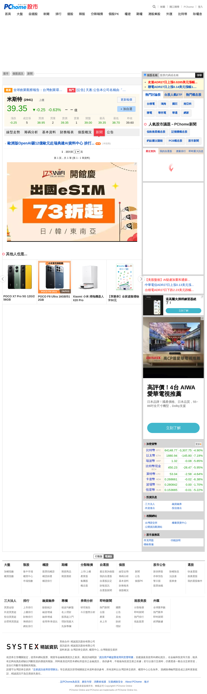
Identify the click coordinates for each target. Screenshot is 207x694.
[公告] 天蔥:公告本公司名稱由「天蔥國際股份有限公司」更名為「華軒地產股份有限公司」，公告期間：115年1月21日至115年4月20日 (102, 90)
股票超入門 (67, 616)
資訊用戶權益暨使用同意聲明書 (116, 657)
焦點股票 (139, 621)
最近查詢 (151, 151)
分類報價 (97, 14)
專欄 (64, 600)
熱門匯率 (158, 612)
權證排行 (47, 581)
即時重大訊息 (196, 151)
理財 (118, 626)
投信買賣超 (10, 616)
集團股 (84, 581)
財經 (118, 621)
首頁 (8, 14)
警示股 (157, 581)
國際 (118, 607)
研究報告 (85, 607)
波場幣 (150, 484)
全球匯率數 (159, 607)
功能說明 (176, 540)
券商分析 (87, 600)
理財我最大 (67, 621)
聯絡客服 (149, 544)
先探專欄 (66, 626)
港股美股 (154, 14)
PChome (189, 6)
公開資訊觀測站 (153, 526)
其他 (118, 616)
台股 (102, 612)
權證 (128, 14)
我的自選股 (166, 151)
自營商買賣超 (11, 621)
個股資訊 (18, 73)
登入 (200, 6)
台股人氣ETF (173, 94)
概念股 (84, 585)
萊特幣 (151, 473)
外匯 (169, 14)
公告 (110, 132)
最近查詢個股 (107, 571)
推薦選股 (192, 576)
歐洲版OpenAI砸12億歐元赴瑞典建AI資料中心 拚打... (59, 143)
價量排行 (181, 151)
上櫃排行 (28, 612)
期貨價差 (66, 576)
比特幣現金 (153, 466)
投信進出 (177, 508)
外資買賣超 (10, 612)
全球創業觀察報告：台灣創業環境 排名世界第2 (38, 90)
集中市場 (28, 571)
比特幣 (182, 14)
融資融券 (177, 504)
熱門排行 (139, 616)
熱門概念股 (193, 94)
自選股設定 (106, 581)
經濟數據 (158, 621)
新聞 (162, 6)
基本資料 (49, 132)
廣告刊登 (87, 681)
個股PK (114, 14)
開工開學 (174, 6)
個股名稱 (152, 75)
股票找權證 (48, 571)
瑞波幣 (150, 460)
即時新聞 (106, 600)
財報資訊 (105, 585)
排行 (58, 14)
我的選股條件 (195, 581)
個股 (122, 564)
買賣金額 (9, 607)
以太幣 (150, 455)
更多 (198, 444)
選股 (70, 14)
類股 (82, 14)
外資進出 (150, 508)
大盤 (20, 14)
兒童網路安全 (115, 681)
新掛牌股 (158, 571)
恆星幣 (150, 489)
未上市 (103, 621)
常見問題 (149, 540)
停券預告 (158, 576)
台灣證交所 (151, 522)
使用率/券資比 (50, 621)
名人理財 (66, 612)
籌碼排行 (28, 621)
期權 (139, 14)
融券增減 (47, 616)
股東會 (173, 581)
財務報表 (67, 132)
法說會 (173, 576)
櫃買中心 (28, 576)
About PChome (133, 681)
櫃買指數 (9, 576)
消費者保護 (100, 681)
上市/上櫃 (86, 571)
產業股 (84, 576)
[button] (141, 279)
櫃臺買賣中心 (179, 522)
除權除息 (174, 571)
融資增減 (47, 612)
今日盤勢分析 (88, 612)
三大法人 (150, 504)
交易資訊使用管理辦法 (45, 669)
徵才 (146, 681)
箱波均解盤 (67, 607)
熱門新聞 (105, 607)
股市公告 (159, 564)
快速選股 (192, 571)
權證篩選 (47, 576)
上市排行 (28, 607)
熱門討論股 (153, 94)
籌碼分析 (31, 132)
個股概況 (85, 132)
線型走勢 (13, 132)
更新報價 (126, 99)
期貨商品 (66, 571)
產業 (102, 616)
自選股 (33, 14)
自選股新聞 (106, 590)
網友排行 (28, 626)
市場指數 (28, 581)
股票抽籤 (158, 585)
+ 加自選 (126, 109)
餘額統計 (47, 607)
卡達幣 (150, 479)
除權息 (197, 14)
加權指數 (9, 571)
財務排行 (28, 616)
